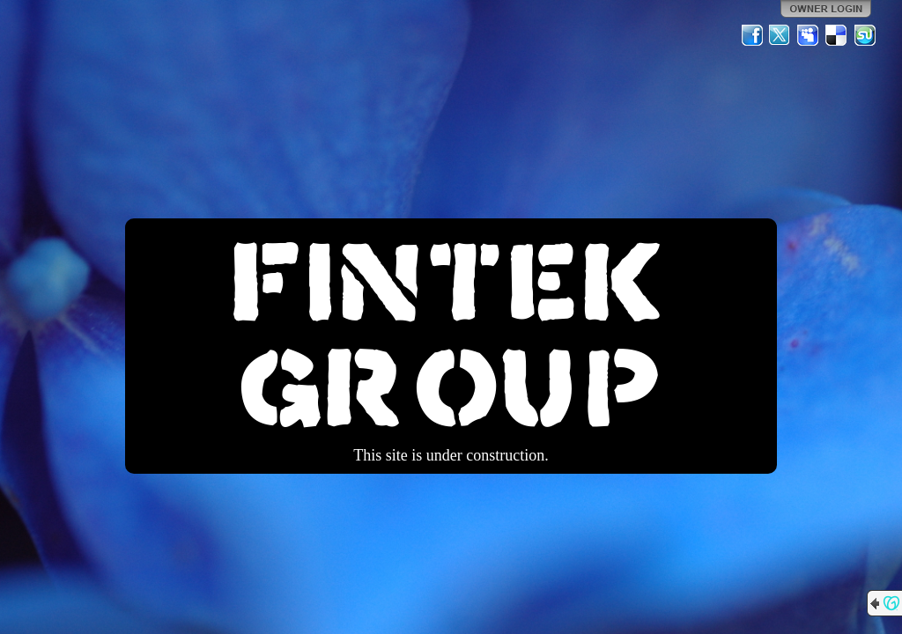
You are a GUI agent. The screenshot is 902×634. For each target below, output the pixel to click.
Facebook (752, 35)
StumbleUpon (865, 35)
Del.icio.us (836, 35)
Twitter (780, 35)
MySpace (808, 35)
